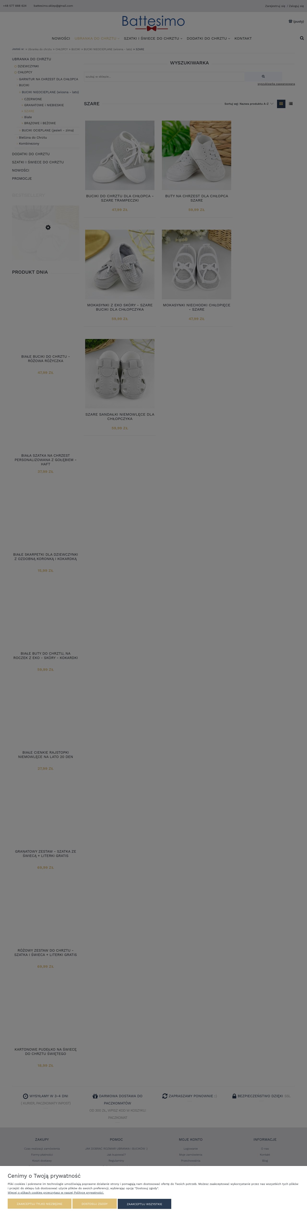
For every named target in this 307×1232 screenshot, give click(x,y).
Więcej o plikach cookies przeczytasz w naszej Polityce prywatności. (56, 1193)
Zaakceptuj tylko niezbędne (39, 1204)
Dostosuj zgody (94, 1204)
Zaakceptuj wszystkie (144, 1204)
